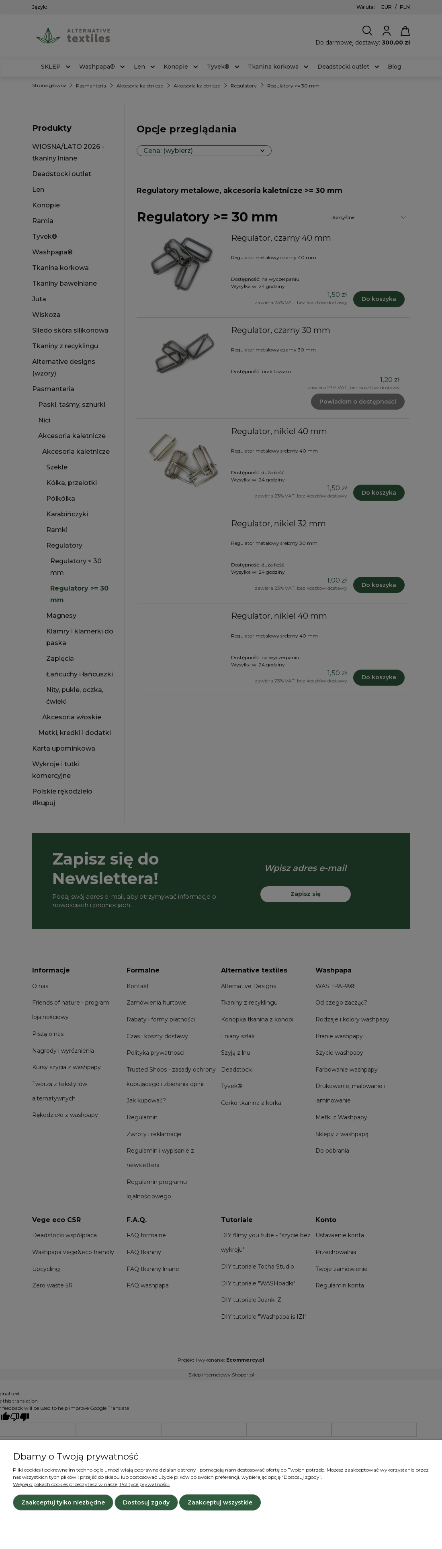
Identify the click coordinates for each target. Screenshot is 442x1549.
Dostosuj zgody (146, 1502)
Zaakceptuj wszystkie (220, 1502)
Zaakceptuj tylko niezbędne (63, 1502)
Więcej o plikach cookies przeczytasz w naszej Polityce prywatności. (91, 1484)
